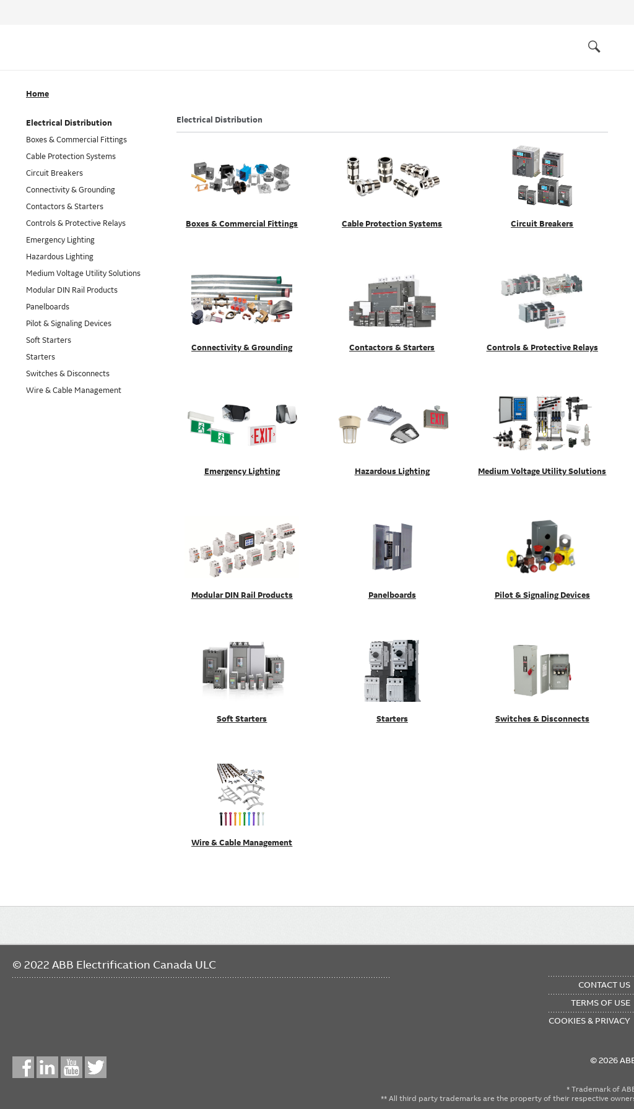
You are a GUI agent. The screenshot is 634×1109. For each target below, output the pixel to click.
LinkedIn (47, 1067)
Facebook (23, 1067)
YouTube (71, 1067)
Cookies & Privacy (589, 1020)
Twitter (95, 1067)
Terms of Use (600, 1002)
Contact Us (604, 984)
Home (37, 94)
